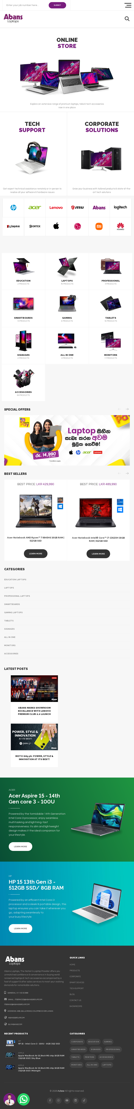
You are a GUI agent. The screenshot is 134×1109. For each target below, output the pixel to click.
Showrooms (76, 1006)
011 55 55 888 (22, 993)
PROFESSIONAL (113, 1049)
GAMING (108, 1042)
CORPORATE (77, 1042)
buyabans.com (15, 1024)
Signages (9, 629)
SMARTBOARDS (78, 1049)
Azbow (61, 1091)
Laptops (9, 588)
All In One (9, 637)
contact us (75, 1000)
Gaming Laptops (13, 612)
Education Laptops (15, 579)
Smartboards (12, 604)
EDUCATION (93, 1042)
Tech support (77, 988)
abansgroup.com (16, 1018)
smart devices (77, 982)
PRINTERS (89, 1057)
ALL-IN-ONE (92, 1065)
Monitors (10, 645)
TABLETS (75, 1057)
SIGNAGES (96, 1049)
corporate (75, 977)
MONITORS (76, 1065)
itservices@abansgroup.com (28, 999)
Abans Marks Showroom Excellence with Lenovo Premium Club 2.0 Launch (34, 710)
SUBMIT (57, 5)
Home (72, 965)
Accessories (11, 654)
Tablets (9, 621)
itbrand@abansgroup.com (17, 1004)
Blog (72, 994)
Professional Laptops (17, 596)
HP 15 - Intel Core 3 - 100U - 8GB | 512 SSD (39, 1044)
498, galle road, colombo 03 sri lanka (35, 1011)
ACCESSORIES (106, 1057)
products (75, 971)
